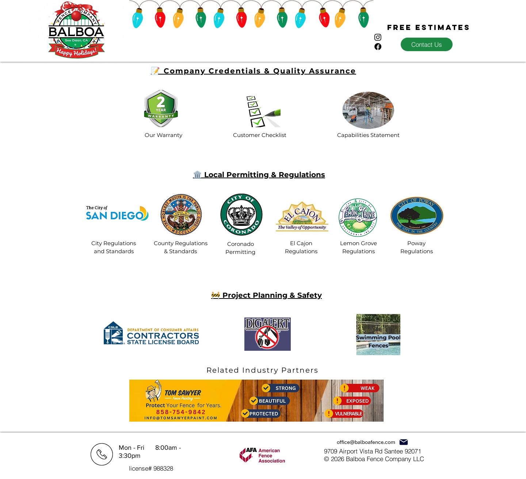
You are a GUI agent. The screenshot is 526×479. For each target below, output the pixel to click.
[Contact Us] (427, 44)
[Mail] (403, 442)
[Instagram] (377, 37)
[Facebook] (377, 46)
